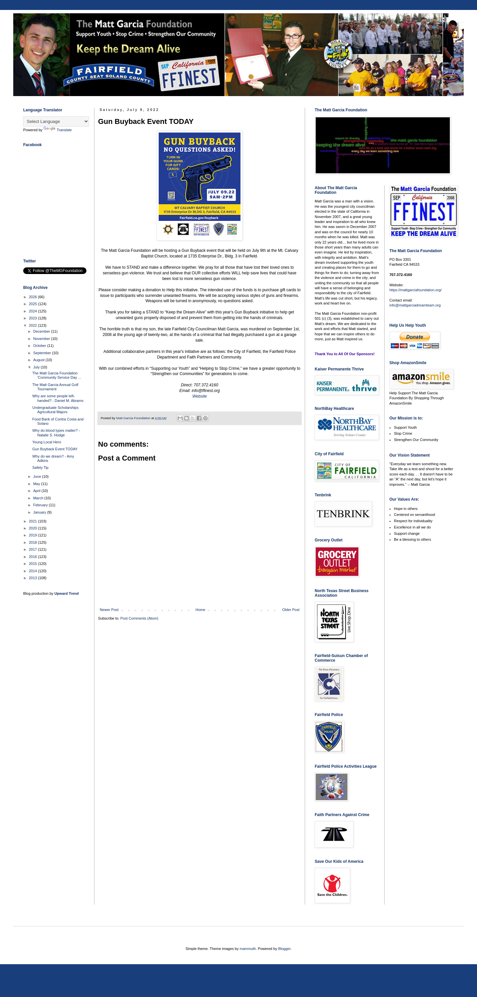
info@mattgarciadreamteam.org (415, 305)
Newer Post (109, 610)
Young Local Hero (46, 442)
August (39, 360)
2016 (33, 557)
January (40, 512)
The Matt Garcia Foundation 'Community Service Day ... (56, 375)
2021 (33, 521)
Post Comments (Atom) (139, 618)
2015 (33, 564)
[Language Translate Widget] (56, 121)
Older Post (290, 610)
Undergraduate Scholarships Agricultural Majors (55, 410)
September (42, 353)
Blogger (284, 949)
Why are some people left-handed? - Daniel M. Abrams (57, 398)
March (38, 498)
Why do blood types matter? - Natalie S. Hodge (56, 432)
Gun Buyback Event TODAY (55, 449)
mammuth (248, 949)
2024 (33, 311)
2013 (33, 578)
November (42, 339)
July (37, 367)
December (42, 331)
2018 (33, 542)
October (40, 346)
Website (199, 396)
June (37, 476)
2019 (33, 535)
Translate (57, 130)
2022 (33, 325)
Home (200, 610)
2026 (33, 297)
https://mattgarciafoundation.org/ (416, 290)
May (37, 484)
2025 (33, 304)
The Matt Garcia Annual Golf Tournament (55, 387)
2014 (33, 571)
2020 (33, 528)
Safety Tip (40, 468)
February (41, 505)
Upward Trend (66, 593)
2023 (33, 318)
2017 (33, 549)
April (37, 491)
